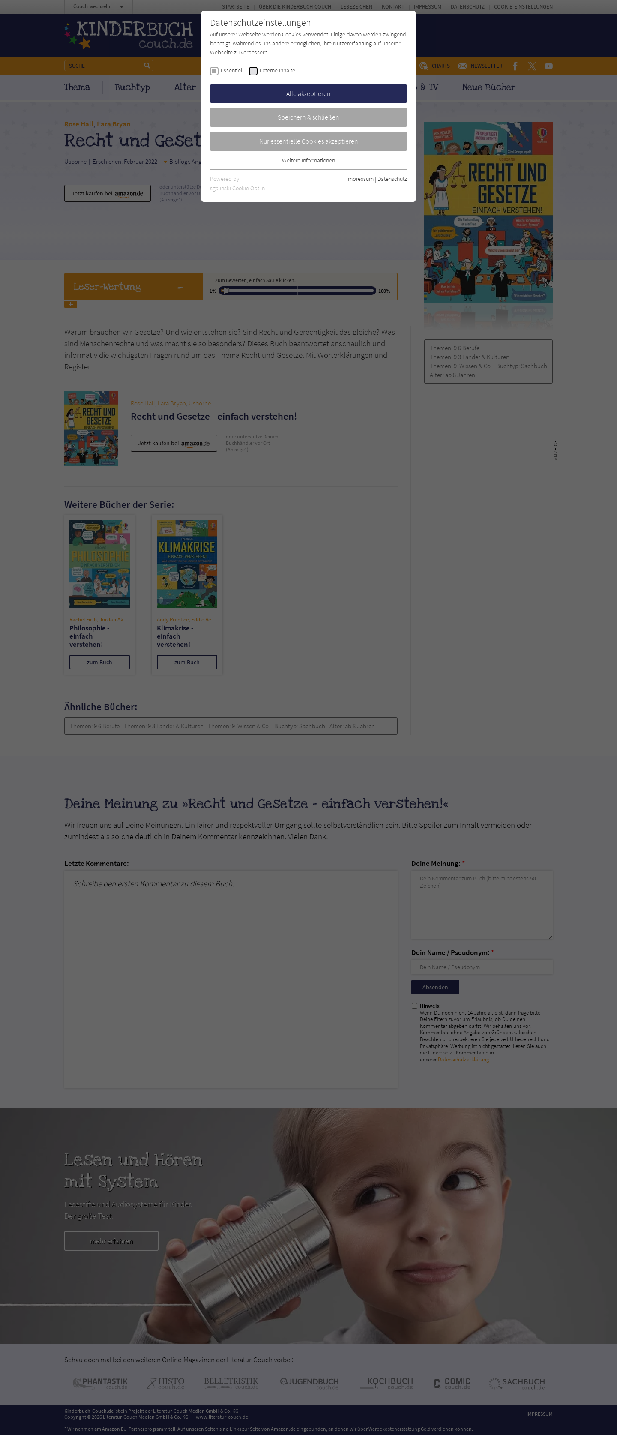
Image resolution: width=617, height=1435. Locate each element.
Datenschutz (392, 179)
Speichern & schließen (308, 117)
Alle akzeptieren (308, 93)
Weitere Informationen (308, 160)
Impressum (360, 179)
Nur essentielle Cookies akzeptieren (308, 141)
